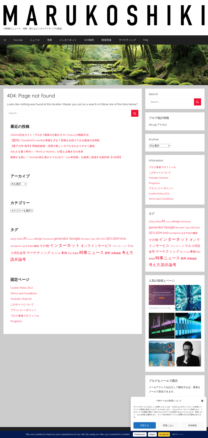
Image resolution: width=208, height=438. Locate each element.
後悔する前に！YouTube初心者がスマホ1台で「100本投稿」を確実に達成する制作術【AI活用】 (66, 157)
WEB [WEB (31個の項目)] (123, 238)
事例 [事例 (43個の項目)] (64, 253)
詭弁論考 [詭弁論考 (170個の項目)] (18, 259)
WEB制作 (89, 39)
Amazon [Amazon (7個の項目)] (30, 239)
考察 (49, 39)
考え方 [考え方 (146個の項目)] (127, 252)
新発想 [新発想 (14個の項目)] (76, 253)
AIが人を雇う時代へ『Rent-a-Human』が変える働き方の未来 (46, 151)
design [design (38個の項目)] (38, 238)
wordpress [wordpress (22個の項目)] (16, 246)
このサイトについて (22, 304)
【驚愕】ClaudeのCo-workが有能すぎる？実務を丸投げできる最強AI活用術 (55, 140)
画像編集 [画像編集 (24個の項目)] (116, 253)
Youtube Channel (21, 298)
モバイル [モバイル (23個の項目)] (56, 253)
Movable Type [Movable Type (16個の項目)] (88, 239)
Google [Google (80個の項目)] (74, 238)
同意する (144, 425)
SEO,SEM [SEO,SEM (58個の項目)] (112, 238)
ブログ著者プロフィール (24, 315)
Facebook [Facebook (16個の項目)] (48, 239)
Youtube (18, 39)
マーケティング (127, 39)
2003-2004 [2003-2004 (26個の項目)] (16, 238)
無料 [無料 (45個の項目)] (107, 253)
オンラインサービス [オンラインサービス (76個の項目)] (96, 246)
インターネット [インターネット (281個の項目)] (65, 245)
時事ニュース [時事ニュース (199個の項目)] (91, 252)
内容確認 (192, 425)
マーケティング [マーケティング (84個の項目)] (38, 253)
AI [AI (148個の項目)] (25, 238)
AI (5, 39)
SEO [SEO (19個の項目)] (103, 238)
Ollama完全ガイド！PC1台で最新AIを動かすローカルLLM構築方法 (49, 134)
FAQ (145, 39)
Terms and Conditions (23, 293)
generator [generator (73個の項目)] (61, 238)
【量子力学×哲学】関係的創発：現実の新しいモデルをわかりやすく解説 (52, 145)
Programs (16, 321)
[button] (202, 400)
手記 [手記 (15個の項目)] (70, 253)
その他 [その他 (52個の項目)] (44, 246)
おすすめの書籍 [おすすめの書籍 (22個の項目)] (31, 246)
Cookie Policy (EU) (21, 287)
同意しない (168, 425)
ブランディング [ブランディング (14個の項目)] (119, 246)
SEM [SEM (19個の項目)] (98, 238)
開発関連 (106, 39)
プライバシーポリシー (23, 310)
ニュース (35, 39)
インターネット (68, 39)
